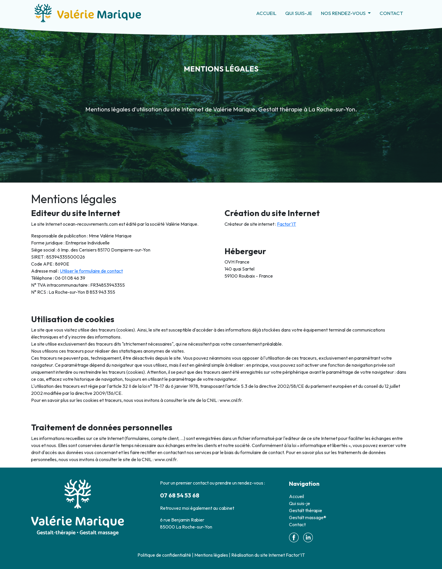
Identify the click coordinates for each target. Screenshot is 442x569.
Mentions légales (211, 555)
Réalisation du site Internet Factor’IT (268, 555)
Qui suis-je (298, 13)
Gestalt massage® (307, 517)
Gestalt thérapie (305, 510)
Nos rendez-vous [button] (344, 13)
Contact (391, 13)
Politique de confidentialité (164, 555)
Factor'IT (286, 224)
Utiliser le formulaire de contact (91, 271)
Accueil (266, 13)
